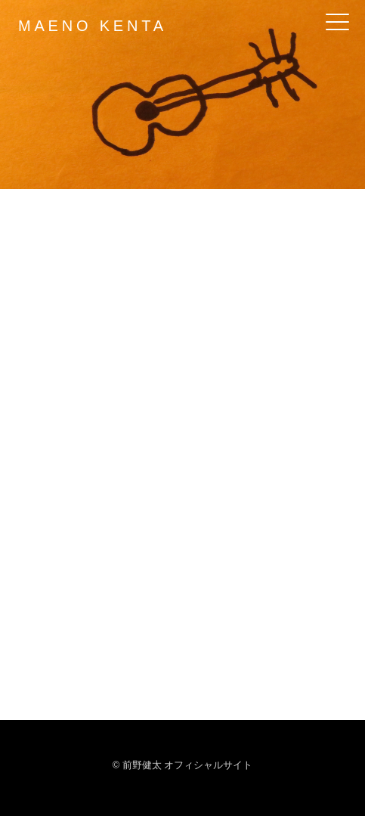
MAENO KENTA (92, 25)
